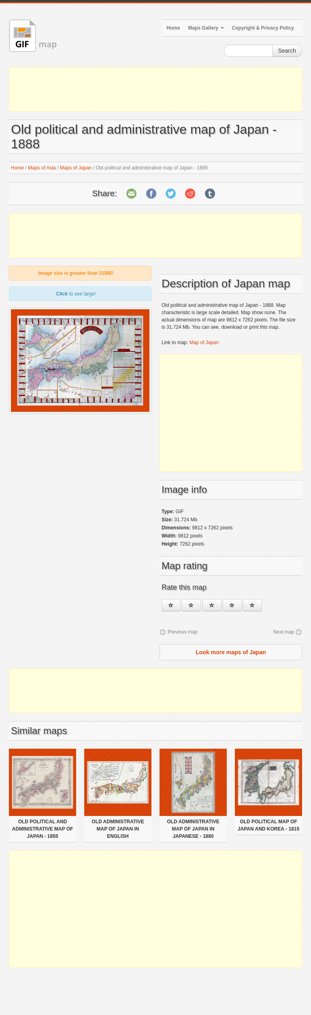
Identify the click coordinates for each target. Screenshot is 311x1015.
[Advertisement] (155, 89)
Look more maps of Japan (231, 652)
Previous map (182, 632)
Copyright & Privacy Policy (263, 28)
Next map (283, 632)
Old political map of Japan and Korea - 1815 (268, 825)
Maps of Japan (76, 168)
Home (173, 28)
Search (287, 50)
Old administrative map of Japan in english (118, 829)
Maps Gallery (206, 28)
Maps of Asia (42, 168)
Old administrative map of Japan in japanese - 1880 (193, 829)
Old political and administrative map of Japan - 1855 (42, 829)
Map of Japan (204, 342)
